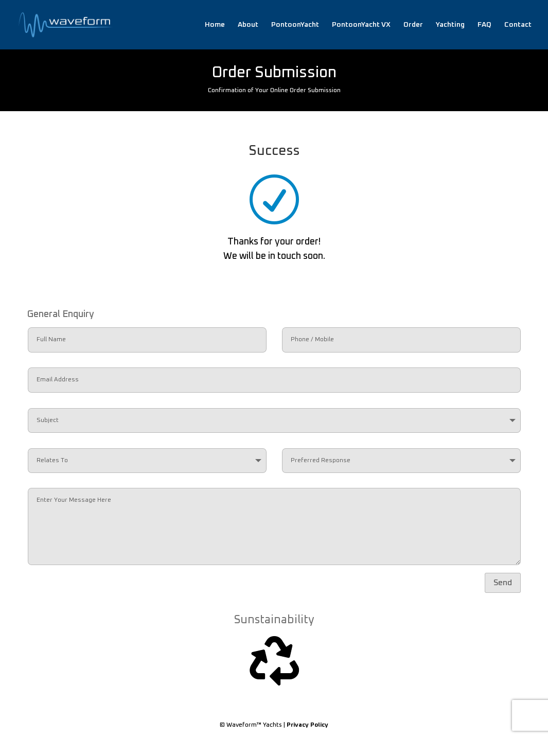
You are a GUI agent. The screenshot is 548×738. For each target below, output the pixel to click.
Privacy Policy (307, 725)
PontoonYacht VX (361, 24)
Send (502, 582)
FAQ (484, 24)
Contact (518, 24)
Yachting (450, 24)
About (248, 24)
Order (413, 24)
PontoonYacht (295, 24)
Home (215, 24)
